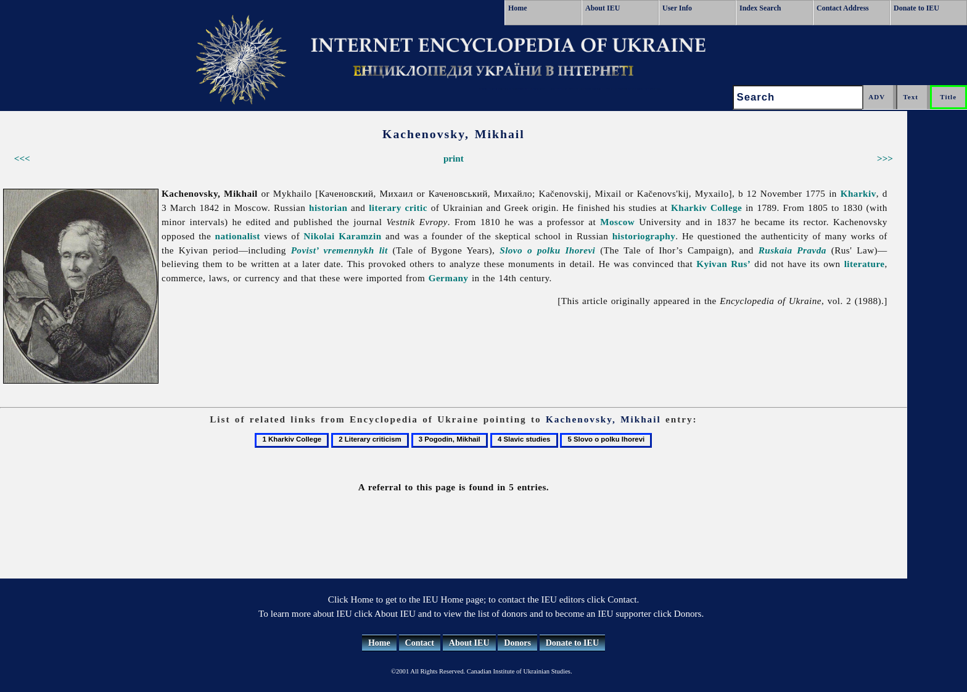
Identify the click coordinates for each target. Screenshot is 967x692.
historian (328, 207)
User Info (677, 8)
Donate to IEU (916, 8)
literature (864, 263)
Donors (517, 643)
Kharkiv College (706, 207)
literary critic (398, 207)
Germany (449, 278)
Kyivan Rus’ (723, 263)
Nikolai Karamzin (342, 236)
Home (517, 8)
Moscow (617, 221)
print (453, 158)
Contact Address (843, 8)
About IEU (602, 8)
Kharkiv (858, 193)
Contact (419, 643)
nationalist (237, 236)
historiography (644, 236)
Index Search (760, 8)
